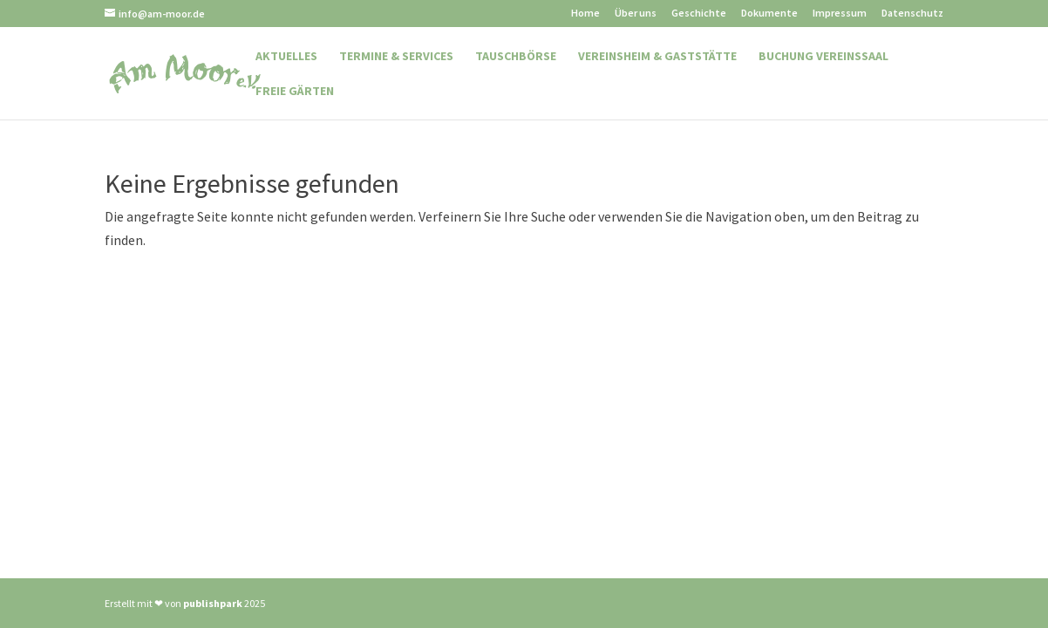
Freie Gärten (294, 92)
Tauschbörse (515, 57)
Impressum (840, 13)
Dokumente (769, 13)
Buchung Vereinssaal (823, 57)
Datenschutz (912, 13)
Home (585, 13)
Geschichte (698, 13)
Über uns (636, 13)
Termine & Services (396, 57)
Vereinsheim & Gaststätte (657, 57)
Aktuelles (286, 57)
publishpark (212, 603)
